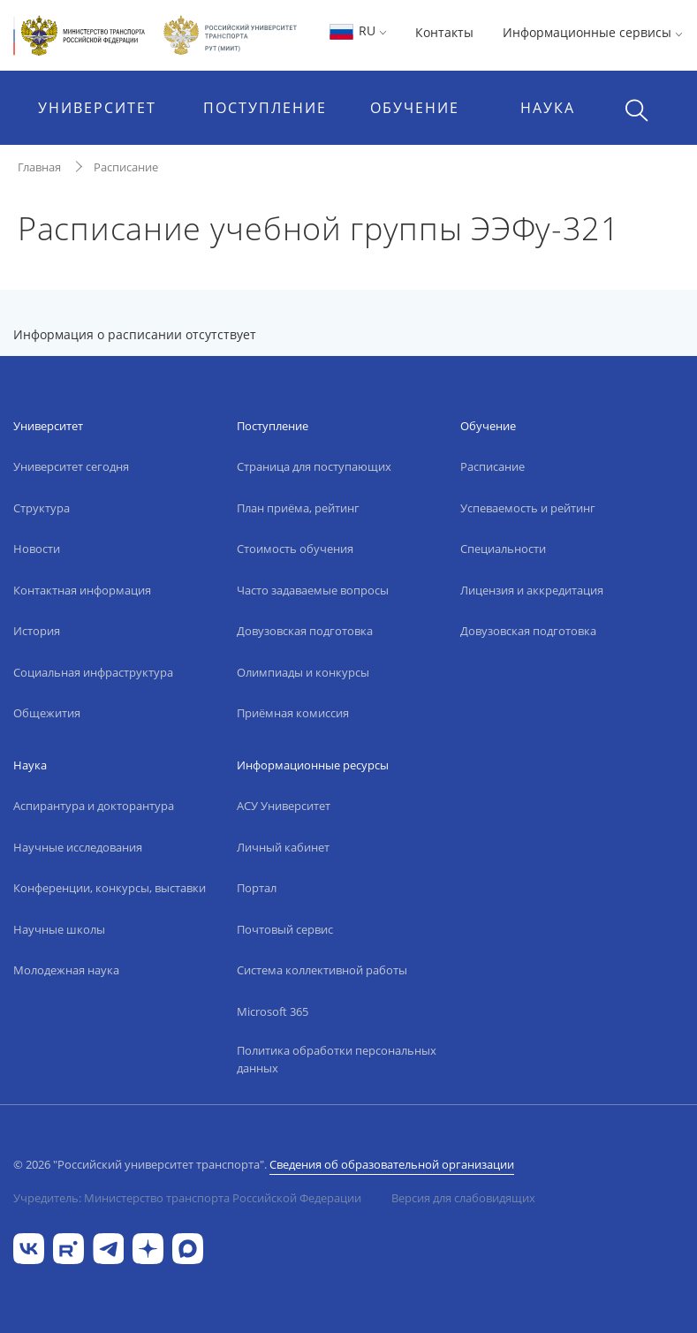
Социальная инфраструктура (93, 672)
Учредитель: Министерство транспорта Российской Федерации (187, 1198)
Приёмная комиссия (293, 713)
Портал (257, 888)
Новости (36, 549)
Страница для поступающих (314, 466)
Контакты (444, 32)
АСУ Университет (283, 806)
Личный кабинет (283, 847)
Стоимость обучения (295, 549)
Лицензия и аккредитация (531, 590)
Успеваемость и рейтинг (527, 508)
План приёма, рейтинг (298, 508)
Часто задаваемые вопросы (313, 590)
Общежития (46, 713)
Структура (41, 508)
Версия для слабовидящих (463, 1198)
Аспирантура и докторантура (93, 806)
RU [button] (357, 30)
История (36, 631)
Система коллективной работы (322, 970)
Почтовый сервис (285, 929)
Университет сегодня (71, 466)
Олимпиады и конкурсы (303, 672)
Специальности (503, 549)
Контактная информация (82, 590)
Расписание (126, 167)
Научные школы (59, 929)
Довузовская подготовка (305, 631)
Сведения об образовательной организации (391, 1164)
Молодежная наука (66, 970)
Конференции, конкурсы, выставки (109, 888)
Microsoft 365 (272, 1011)
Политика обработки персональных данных (336, 1059)
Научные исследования (77, 847)
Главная (39, 167)
